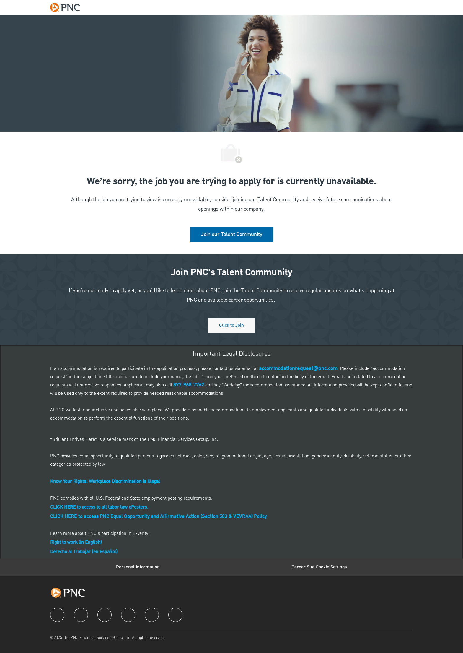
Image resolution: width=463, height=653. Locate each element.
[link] (231, 234)
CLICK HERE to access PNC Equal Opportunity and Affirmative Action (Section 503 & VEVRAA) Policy (158, 517)
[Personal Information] (138, 567)
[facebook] (57, 615)
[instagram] (128, 615)
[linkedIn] (81, 615)
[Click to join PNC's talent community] (231, 325)
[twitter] (104, 615)
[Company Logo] (68, 7)
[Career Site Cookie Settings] (319, 567)
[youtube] (152, 615)
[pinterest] (175, 615)
